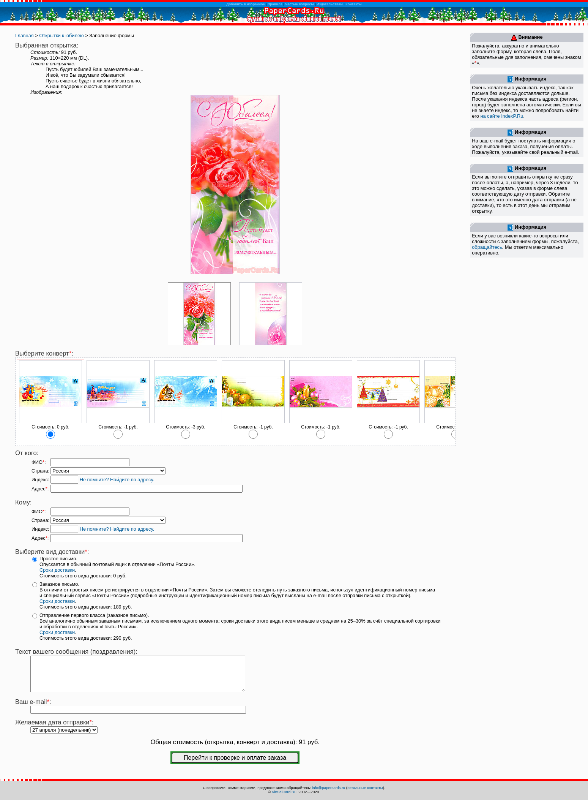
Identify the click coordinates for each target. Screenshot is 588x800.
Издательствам (330, 4)
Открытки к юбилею (61, 35)
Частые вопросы (299, 4)
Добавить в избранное (245, 4)
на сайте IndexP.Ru (501, 116)
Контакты (353, 4)
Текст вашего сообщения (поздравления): (76, 651)
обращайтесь (487, 247)
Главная (24, 35)
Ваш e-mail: (33, 708)
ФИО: (39, 462)
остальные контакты (365, 788)
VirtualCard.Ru (284, 792)
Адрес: (40, 489)
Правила (275, 4)
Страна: (40, 471)
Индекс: (40, 479)
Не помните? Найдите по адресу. (117, 479)
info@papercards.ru (328, 788)
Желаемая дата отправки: (54, 729)
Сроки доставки (57, 570)
